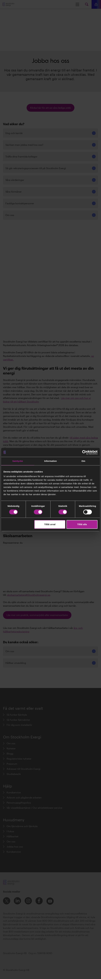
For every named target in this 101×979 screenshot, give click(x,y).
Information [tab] (50, 461)
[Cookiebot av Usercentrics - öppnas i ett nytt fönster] (84, 452)
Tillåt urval (49, 524)
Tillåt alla (82, 524)
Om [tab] (83, 461)
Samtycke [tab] (17, 461)
